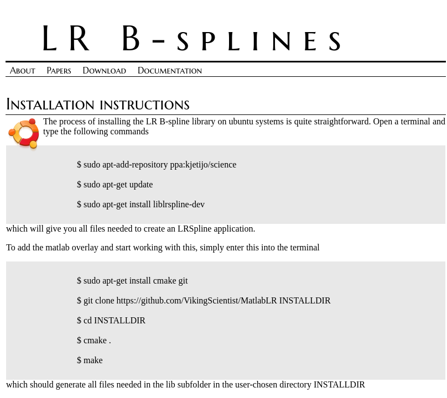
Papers (59, 70)
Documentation (170, 70)
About (22, 70)
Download (105, 70)
